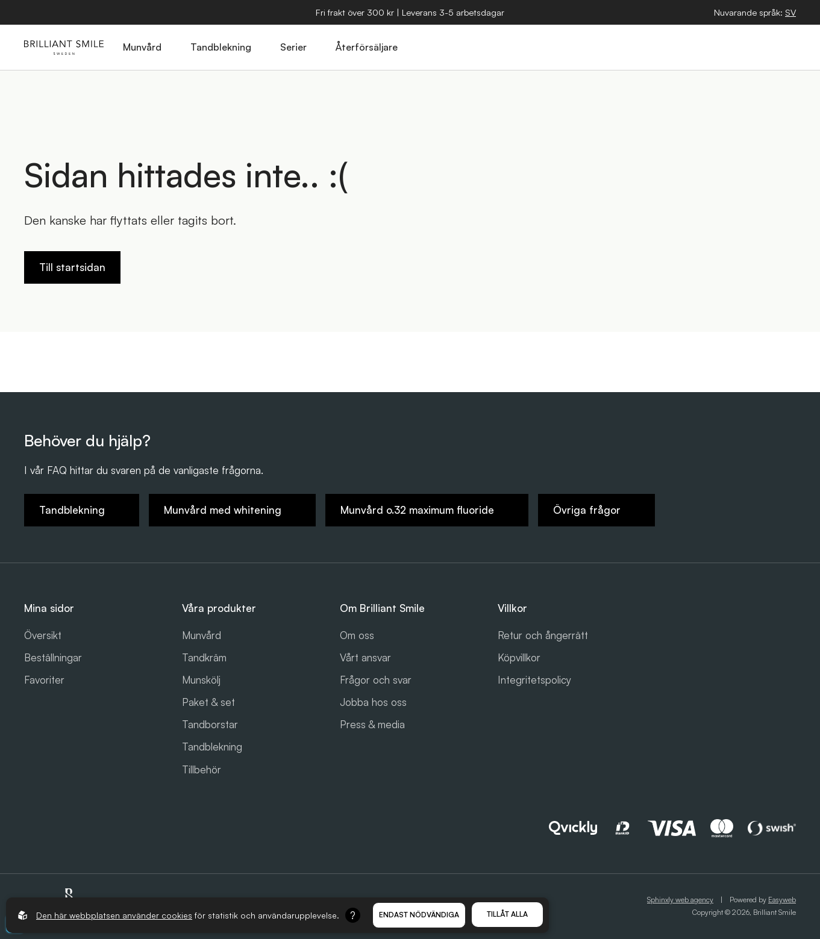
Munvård (201, 635)
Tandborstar (210, 724)
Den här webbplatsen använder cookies (114, 915)
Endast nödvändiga (419, 914)
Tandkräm (204, 657)
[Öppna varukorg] (729, 47)
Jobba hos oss (373, 702)
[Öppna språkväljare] (790, 12)
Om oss (357, 635)
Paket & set (208, 702)
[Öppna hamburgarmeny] (784, 47)
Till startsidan (72, 267)
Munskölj (201, 679)
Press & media (372, 724)
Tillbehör (201, 769)
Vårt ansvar (365, 657)
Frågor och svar (376, 679)
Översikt (42, 635)
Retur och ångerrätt (543, 635)
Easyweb (782, 899)
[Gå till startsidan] (64, 47)
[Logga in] (756, 47)
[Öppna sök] (701, 47)
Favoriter (44, 679)
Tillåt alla (507, 914)
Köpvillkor (519, 657)
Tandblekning (212, 746)
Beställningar (53, 657)
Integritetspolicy (534, 679)
